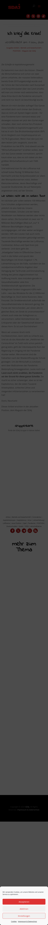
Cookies (14, 921)
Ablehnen (24, 909)
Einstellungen (24, 916)
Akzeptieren (24, 901)
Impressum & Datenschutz (27, 921)
